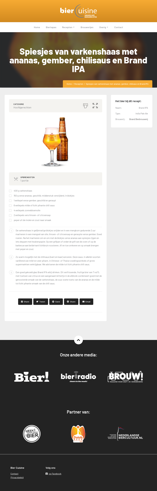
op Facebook (53, 473)
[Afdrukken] (85, 105)
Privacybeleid (17, 477)
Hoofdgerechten (22, 107)
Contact (14, 473)
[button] (95, 105)
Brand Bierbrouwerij (138, 119)
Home (69, 84)
